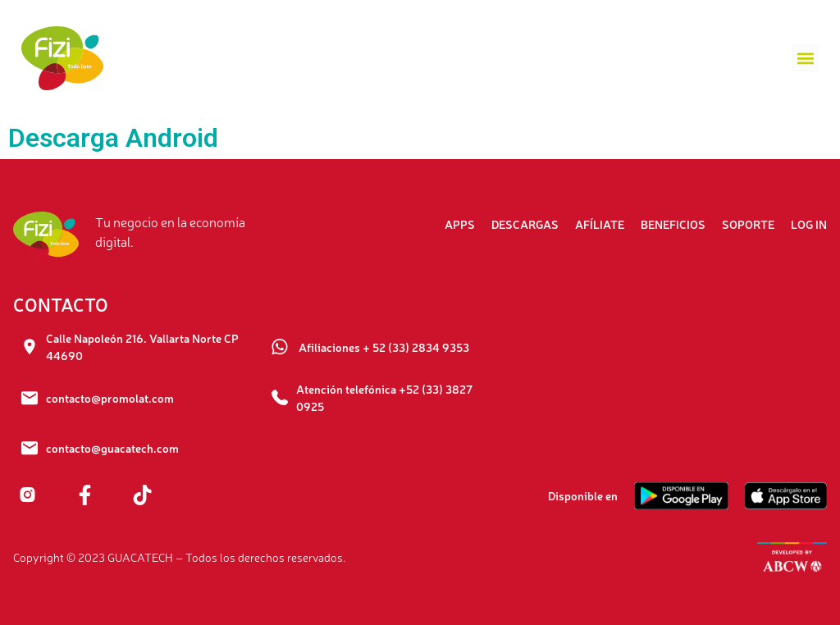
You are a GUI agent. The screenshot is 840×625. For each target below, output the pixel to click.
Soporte (748, 224)
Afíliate (599, 224)
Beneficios (673, 224)
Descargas (525, 224)
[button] (805, 57)
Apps (460, 224)
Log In (809, 224)
